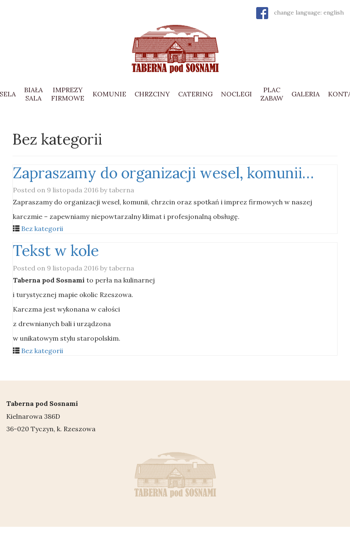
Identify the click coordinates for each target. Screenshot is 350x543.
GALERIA (305, 94)
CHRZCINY (152, 94)
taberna (121, 190)
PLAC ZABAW (271, 94)
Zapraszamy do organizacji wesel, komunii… (163, 172)
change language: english (309, 12)
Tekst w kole (56, 250)
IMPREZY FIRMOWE (67, 94)
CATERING (195, 94)
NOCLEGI (236, 94)
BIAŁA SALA (33, 94)
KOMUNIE (109, 94)
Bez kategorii (42, 228)
